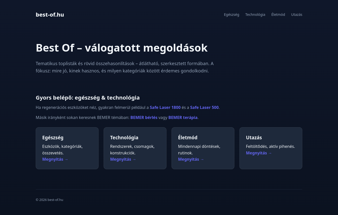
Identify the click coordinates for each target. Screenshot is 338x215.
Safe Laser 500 (204, 107)
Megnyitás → (55, 159)
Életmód (278, 14)
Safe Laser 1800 (165, 107)
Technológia (255, 14)
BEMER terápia (183, 117)
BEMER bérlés (144, 117)
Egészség (231, 14)
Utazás (296, 14)
